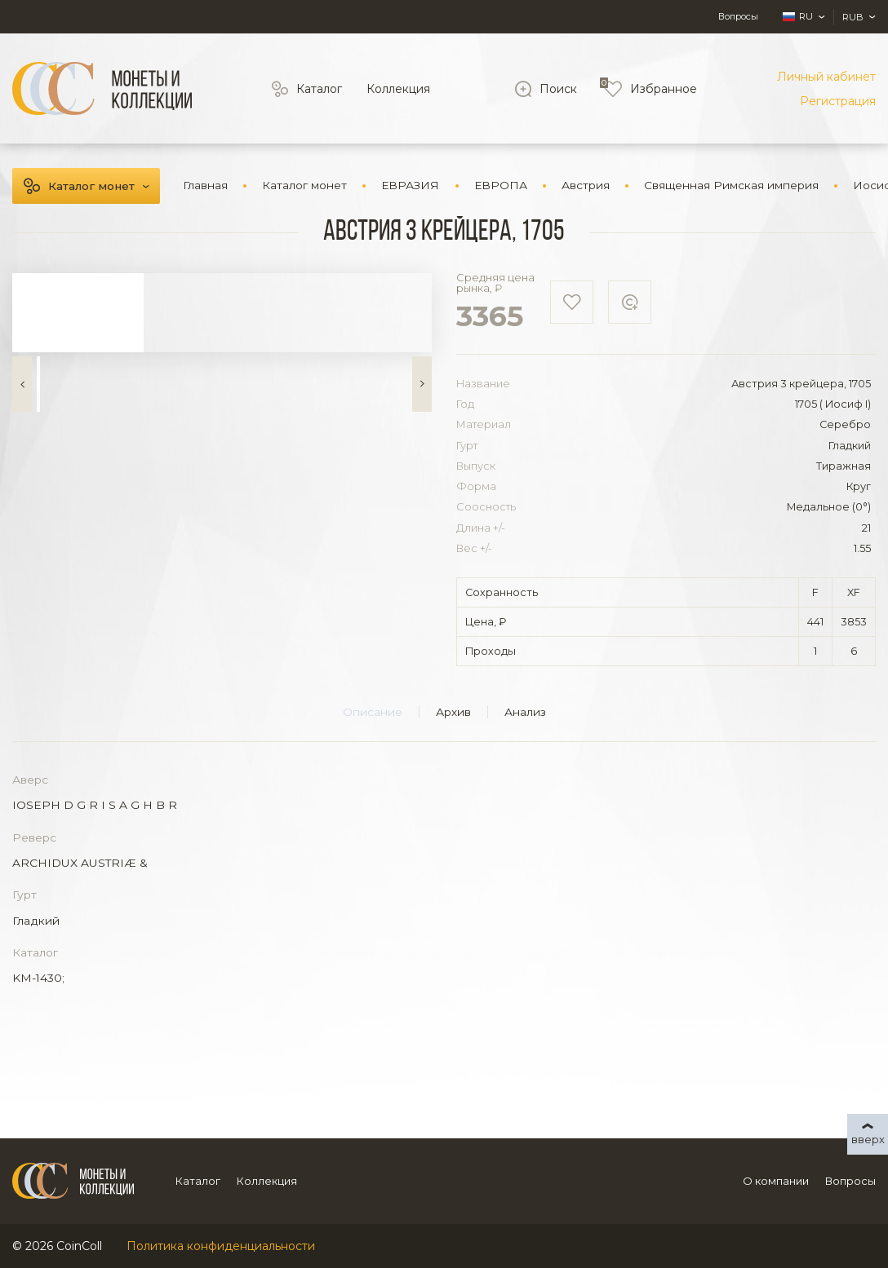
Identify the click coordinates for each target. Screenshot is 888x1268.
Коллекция (398, 89)
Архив (453, 711)
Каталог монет (91, 185)
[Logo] (102, 88)
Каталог (319, 89)
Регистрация (838, 101)
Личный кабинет (826, 76)
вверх (868, 1139)
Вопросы (738, 16)
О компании (776, 1180)
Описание (372, 711)
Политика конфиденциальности (221, 1246)
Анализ (525, 711)
